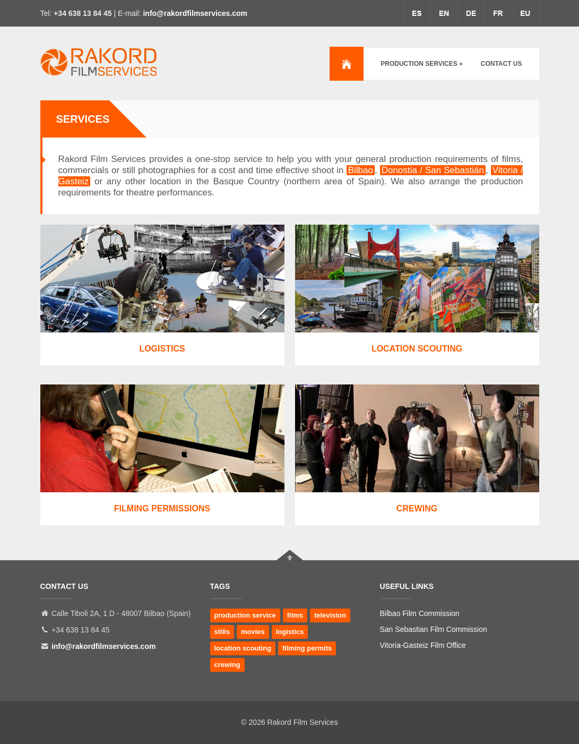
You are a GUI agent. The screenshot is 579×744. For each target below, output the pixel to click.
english (444, 13)
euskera (525, 13)
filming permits (307, 648)
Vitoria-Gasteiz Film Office (423, 645)
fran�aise (498, 13)
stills (222, 632)
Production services (421, 63)
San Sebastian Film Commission (433, 629)
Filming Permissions (162, 508)
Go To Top (289, 555)
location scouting (243, 648)
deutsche (471, 13)
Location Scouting (416, 348)
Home (347, 64)
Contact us (501, 63)
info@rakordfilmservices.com (195, 13)
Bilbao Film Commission (420, 613)
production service (245, 615)
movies (253, 632)
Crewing (416, 508)
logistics (290, 632)
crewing (227, 665)
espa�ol (417, 13)
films (295, 615)
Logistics (162, 348)
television (330, 615)
